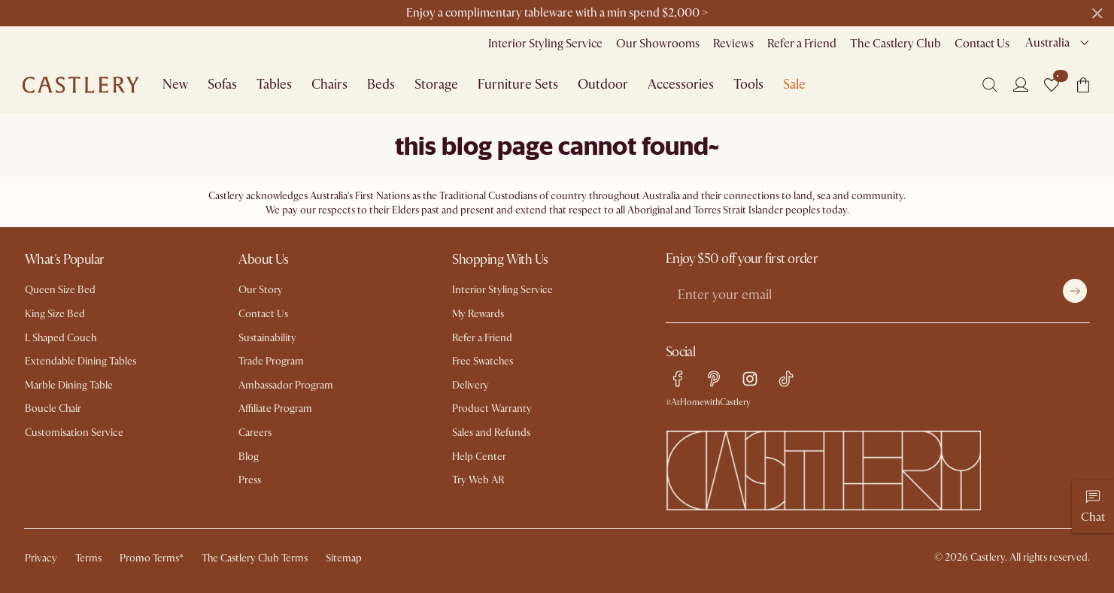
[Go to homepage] (81, 84)
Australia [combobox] (1047, 42)
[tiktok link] (786, 379)
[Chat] (1093, 506)
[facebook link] (678, 379)
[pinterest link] (714, 379)
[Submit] (1075, 291)
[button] (1051, 85)
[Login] (1021, 84)
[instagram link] (750, 379)
